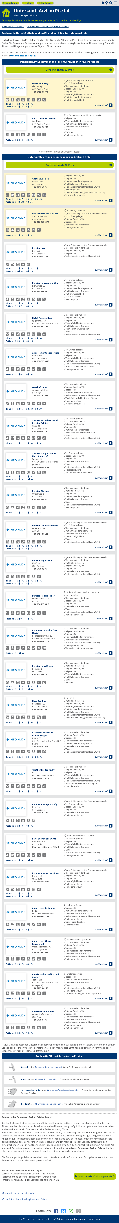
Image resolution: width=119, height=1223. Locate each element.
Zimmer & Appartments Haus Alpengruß (44, 455)
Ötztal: (24, 1067)
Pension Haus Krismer (43, 666)
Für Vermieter (26, 1219)
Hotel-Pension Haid (42, 317)
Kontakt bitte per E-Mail (45, 847)
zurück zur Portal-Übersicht (20, 1192)
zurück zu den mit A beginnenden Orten (26, 1199)
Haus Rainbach (39, 701)
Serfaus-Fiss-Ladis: (31, 1090)
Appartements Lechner (44, 118)
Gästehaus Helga (41, 83)
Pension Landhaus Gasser (45, 525)
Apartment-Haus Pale (43, 1011)
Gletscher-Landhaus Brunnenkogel (42, 734)
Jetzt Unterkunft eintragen (96, 1176)
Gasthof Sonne (40, 387)
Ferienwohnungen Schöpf (45, 804)
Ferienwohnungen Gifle (44, 838)
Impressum (94, 1219)
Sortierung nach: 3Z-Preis (79, 69)
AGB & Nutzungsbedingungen (69, 1219)
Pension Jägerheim (42, 560)
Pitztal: (25, 1079)
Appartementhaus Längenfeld (41, 942)
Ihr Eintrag (45, 3)
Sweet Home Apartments (45, 213)
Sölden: (25, 1103)
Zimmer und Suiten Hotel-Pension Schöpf (45, 421)
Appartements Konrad (43, 908)
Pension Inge (38, 248)
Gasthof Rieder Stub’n (43, 769)
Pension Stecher (40, 491)
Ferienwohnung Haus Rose (45, 873)
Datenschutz (44, 1219)
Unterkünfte (10, 3)
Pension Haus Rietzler (43, 595)
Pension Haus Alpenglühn (45, 283)
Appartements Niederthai (45, 352)
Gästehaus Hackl (40, 178)
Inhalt (28, 3)
